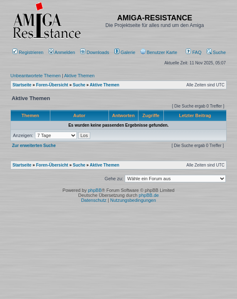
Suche (216, 52)
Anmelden (63, 52)
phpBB (94, 190)
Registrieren (27, 52)
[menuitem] (95, 52)
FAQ (193, 52)
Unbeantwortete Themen (35, 75)
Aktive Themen (79, 75)
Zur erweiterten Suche (34, 145)
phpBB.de (149, 195)
